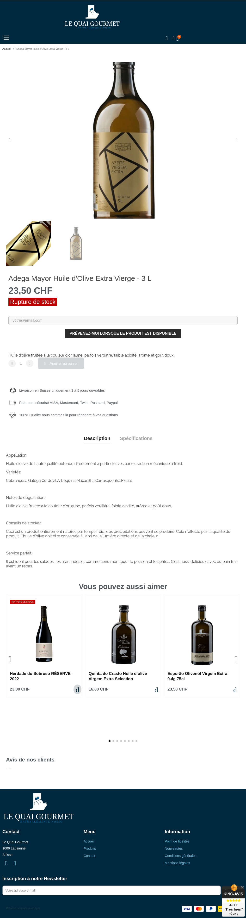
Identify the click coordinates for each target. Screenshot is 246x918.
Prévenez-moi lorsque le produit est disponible (123, 334)
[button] (166, 39)
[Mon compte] (173, 39)
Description (97, 436)
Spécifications (136, 436)
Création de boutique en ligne (23, 904)
